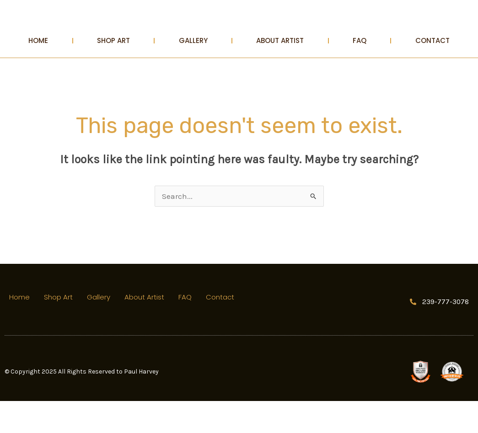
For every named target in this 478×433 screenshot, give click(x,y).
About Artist (280, 72)
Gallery (193, 72)
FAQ (359, 72)
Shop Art (113, 72)
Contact (432, 72)
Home (38, 72)
